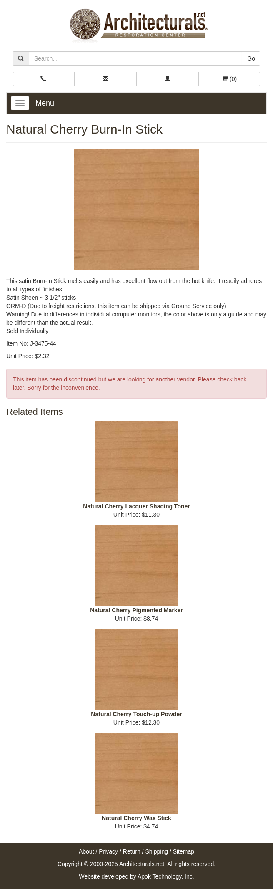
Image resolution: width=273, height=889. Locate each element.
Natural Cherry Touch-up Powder (136, 714)
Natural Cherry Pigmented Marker (136, 610)
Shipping (156, 851)
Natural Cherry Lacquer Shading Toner (136, 506)
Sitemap (183, 851)
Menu (44, 103)
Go (251, 58)
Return (131, 851)
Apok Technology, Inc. (166, 876)
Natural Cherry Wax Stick (136, 818)
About (86, 851)
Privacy (108, 851)
